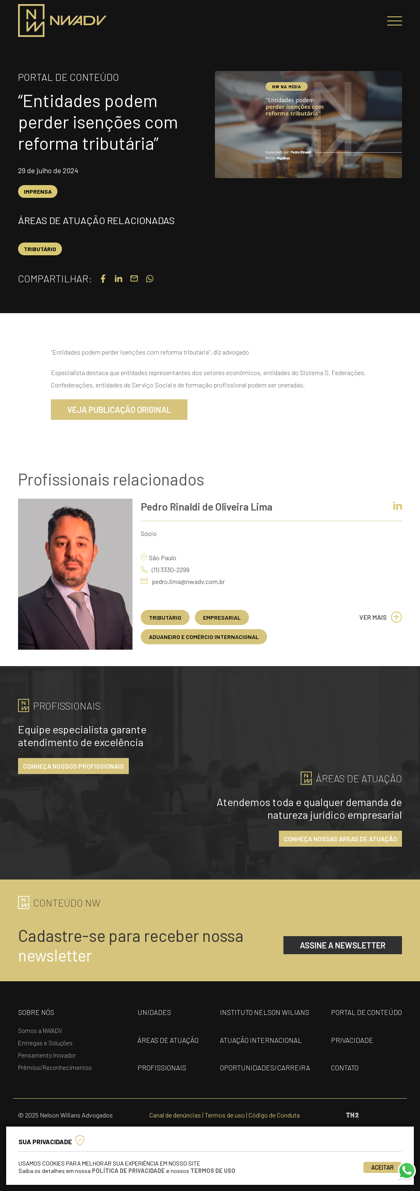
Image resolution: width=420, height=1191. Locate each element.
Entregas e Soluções (45, 1043)
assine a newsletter (343, 945)
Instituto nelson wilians (264, 1012)
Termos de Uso (212, 1170)
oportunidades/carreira (265, 1067)
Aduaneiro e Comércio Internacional (204, 636)
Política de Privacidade (128, 1170)
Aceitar (382, 1167)
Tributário (40, 248)
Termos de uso (225, 1115)
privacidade (352, 1040)
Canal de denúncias (175, 1115)
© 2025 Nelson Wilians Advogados (65, 1115)
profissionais (161, 1067)
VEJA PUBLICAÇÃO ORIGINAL (119, 410)
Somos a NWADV (40, 1030)
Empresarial (222, 617)
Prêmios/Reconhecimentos (55, 1067)
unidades (154, 1012)
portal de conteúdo (366, 1012)
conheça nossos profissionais (73, 766)
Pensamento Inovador (47, 1055)
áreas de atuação (168, 1040)
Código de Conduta (274, 1115)
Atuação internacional (261, 1040)
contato (344, 1067)
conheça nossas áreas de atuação (340, 839)
